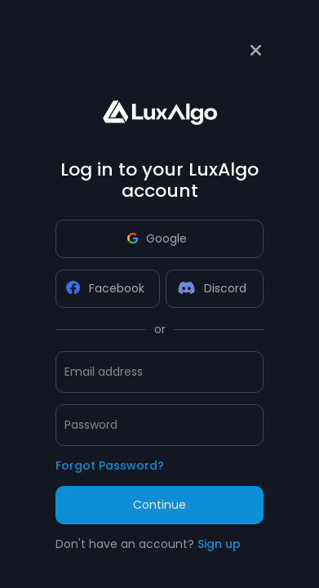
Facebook (105, 288)
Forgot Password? (109, 465)
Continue (159, 505)
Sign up (219, 544)
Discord (212, 288)
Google (157, 238)
